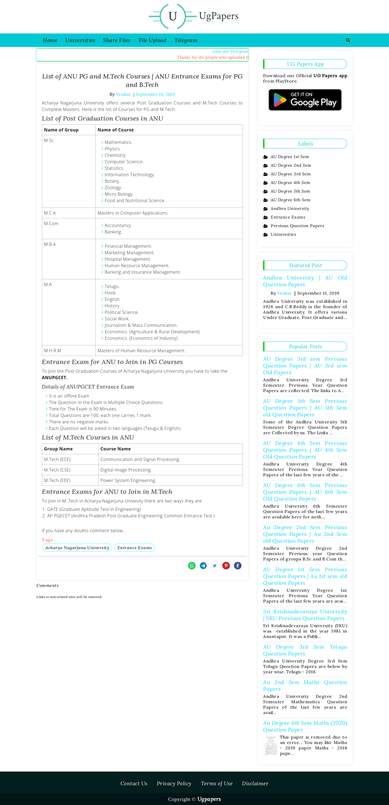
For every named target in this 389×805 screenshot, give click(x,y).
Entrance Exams (135, 547)
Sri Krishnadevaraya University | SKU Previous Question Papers (305, 614)
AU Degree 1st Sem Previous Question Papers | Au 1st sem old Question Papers (305, 576)
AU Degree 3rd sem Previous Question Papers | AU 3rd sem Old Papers (305, 365)
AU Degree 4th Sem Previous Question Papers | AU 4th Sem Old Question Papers (305, 450)
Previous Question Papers (297, 225)
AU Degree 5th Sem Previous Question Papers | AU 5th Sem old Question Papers (305, 408)
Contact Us (133, 783)
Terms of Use (217, 783)
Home (50, 40)
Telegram (186, 40)
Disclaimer (255, 783)
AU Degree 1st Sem (289, 156)
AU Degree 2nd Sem (290, 165)
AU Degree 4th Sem (290, 182)
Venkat (284, 293)
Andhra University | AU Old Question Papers (305, 281)
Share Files (116, 40)
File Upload (153, 40)
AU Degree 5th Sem (290, 191)
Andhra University (289, 208)
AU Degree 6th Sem (290, 199)
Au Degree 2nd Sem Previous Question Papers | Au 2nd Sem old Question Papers (305, 534)
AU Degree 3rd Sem (290, 173)
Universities (80, 40)
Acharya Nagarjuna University (77, 547)
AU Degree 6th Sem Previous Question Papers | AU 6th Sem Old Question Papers (305, 492)
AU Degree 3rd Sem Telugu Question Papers (305, 650)
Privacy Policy (174, 783)
